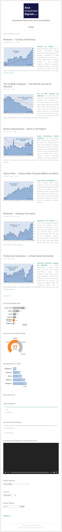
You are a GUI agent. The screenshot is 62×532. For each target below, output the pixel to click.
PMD (18, 42)
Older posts (6, 296)
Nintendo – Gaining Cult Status (19, 213)
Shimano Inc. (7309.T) (45, 46)
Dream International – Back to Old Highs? (24, 128)
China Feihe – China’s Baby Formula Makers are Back (30, 173)
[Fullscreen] (56, 472)
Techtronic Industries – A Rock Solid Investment (28, 255)
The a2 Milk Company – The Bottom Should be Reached (27, 85)
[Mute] (54, 472)
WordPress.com (38, 527)
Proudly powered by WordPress (31, 525)
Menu (30, 27)
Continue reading (9, 73)
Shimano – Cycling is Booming (19, 39)
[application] (31, 458)
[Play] (5, 472)
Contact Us (6, 515)
